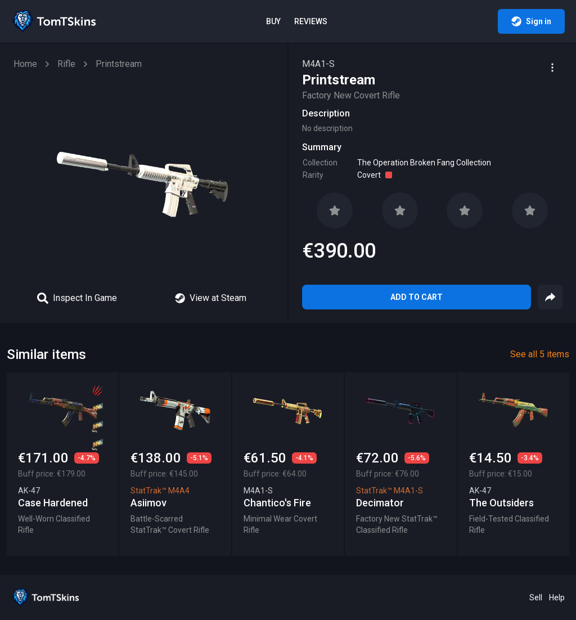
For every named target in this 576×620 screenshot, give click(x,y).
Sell (535, 597)
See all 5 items (539, 354)
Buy (273, 21)
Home (25, 64)
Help (557, 597)
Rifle (66, 64)
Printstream (119, 64)
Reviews (310, 21)
